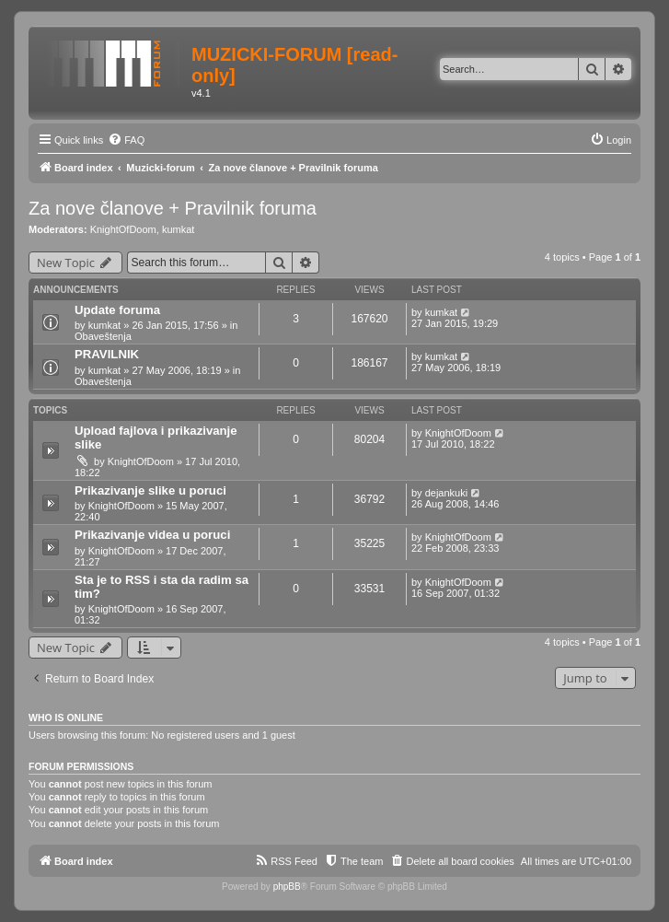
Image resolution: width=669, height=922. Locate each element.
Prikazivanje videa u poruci (152, 535)
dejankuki (446, 492)
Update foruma (117, 310)
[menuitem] (126, 140)
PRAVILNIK (107, 354)
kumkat (178, 229)
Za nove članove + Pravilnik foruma (173, 208)
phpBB (287, 886)
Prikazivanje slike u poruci (150, 490)
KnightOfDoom (123, 229)
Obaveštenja (103, 336)
